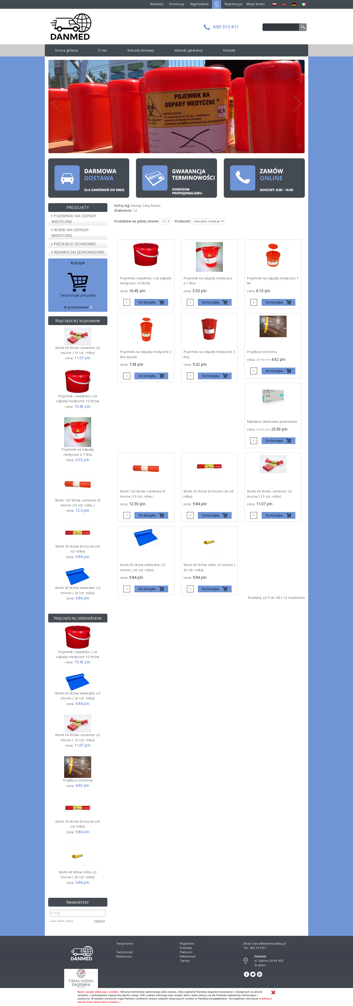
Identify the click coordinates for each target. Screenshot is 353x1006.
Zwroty (185, 961)
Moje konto (256, 4)
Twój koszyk (124, 952)
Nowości (157, 4)
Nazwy (136, 205)
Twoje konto (125, 943)
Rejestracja (233, 4)
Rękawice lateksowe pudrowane (272, 421)
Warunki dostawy (140, 50)
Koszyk (78, 262)
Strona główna (66, 50)
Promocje (176, 4)
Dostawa (186, 948)
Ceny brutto (151, 205)
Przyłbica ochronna (78, 780)
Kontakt (229, 50)
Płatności (186, 952)
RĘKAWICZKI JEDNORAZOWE (79, 252)
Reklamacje (187, 956)
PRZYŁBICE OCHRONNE (75, 243)
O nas (102, 50)
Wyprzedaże (199, 4)
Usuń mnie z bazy (61, 921)
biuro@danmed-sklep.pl (269, 943)
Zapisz (99, 920)
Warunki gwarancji (188, 50)
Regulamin (187, 943)
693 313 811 (226, 27)
